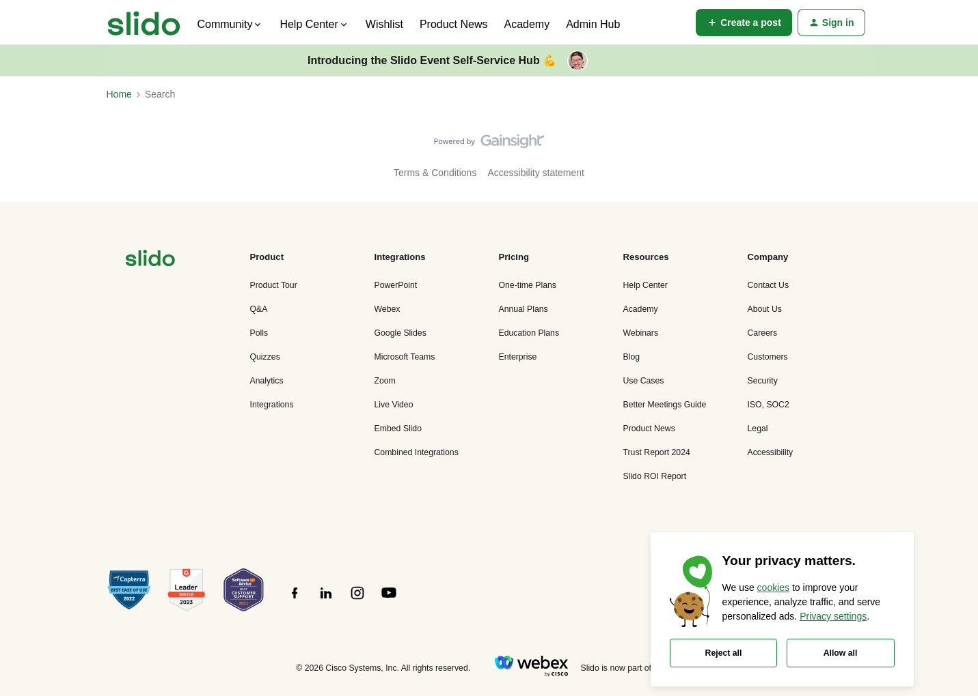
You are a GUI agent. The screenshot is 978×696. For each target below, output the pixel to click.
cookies (773, 587)
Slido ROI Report (655, 476)
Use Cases (643, 381)
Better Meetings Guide (665, 404)
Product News (454, 24)
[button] (744, 22)
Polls (259, 333)
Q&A (259, 309)
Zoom (385, 381)
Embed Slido (398, 428)
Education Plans (529, 333)
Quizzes (265, 357)
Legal (758, 428)
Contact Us (768, 285)
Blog (631, 357)
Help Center (645, 285)
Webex (387, 309)
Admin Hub (593, 24)
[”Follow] (294, 600)
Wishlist (384, 24)
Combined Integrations (417, 452)
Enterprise (518, 357)
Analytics (267, 381)
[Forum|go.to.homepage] (144, 22)
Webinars (641, 333)
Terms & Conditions (435, 172)
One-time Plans (527, 285)
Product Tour (273, 285)
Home (119, 94)
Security (763, 381)
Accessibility (770, 452)
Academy (526, 24)
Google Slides (400, 333)
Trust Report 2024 (656, 452)
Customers (768, 357)
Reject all (723, 653)
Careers (763, 333)
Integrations (272, 404)
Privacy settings (833, 616)
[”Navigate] (150, 260)
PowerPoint (396, 285)
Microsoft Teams (405, 357)
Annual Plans (523, 309)
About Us (765, 309)
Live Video (394, 404)
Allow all (841, 653)
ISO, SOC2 (768, 404)
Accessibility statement (535, 172)
